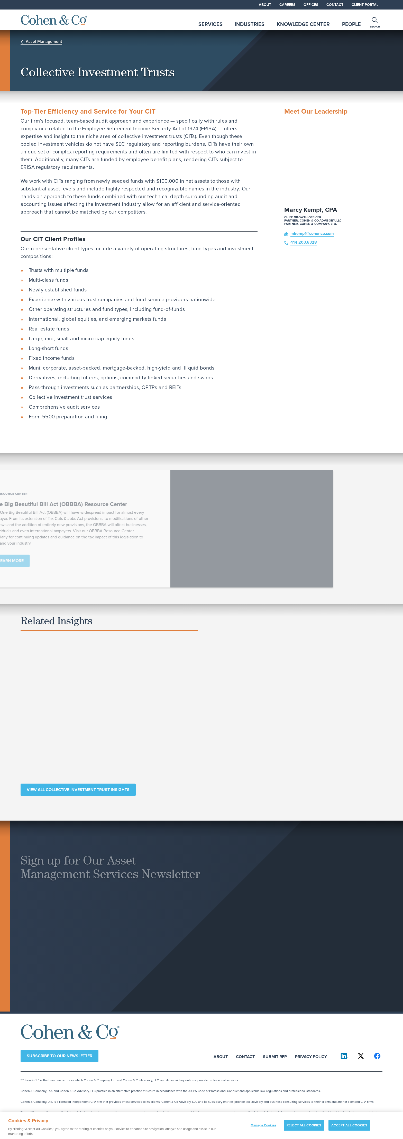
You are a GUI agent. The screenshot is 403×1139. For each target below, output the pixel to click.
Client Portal (365, 4)
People (351, 24)
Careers (287, 4)
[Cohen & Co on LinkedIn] (344, 1056)
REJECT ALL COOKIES (304, 1128)
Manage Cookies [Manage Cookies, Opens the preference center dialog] (263, 1128)
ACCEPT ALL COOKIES (349, 1128)
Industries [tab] (249, 24)
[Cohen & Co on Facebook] (377, 1056)
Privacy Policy (311, 1056)
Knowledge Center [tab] (303, 24)
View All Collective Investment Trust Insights (78, 790)
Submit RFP (275, 1056)
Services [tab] (210, 24)
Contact (334, 4)
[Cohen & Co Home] (54, 20)
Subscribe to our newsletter (59, 1056)
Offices (311, 4)
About (265, 4)
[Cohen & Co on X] (361, 1056)
